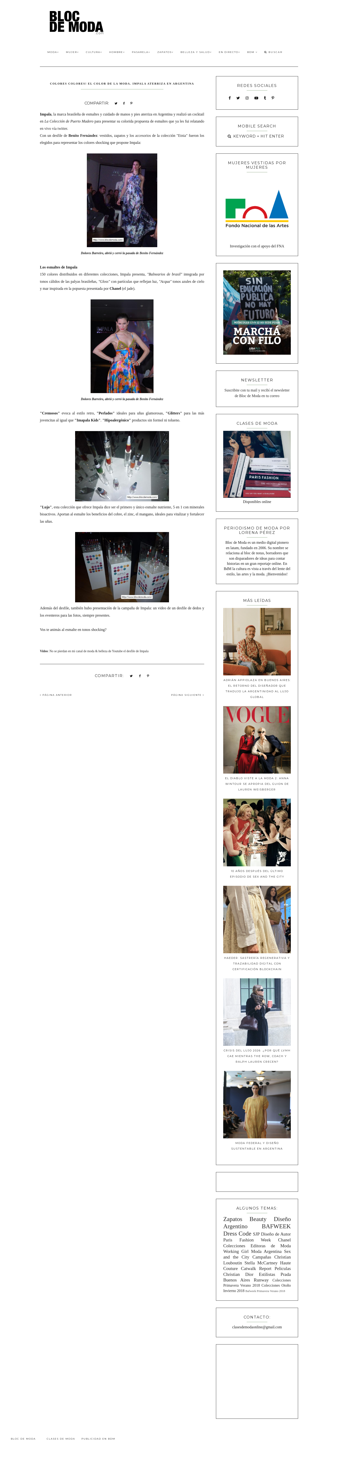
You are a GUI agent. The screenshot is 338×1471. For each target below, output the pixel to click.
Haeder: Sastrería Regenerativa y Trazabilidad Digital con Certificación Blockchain (257, 963)
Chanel (284, 1239)
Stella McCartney (261, 1262)
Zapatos (165, 52)
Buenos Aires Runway (246, 1279)
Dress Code (237, 1233)
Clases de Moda (61, 1438)
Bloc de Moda (23, 1438)
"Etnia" (183, 136)
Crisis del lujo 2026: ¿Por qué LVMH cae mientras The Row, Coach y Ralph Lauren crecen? (257, 1056)
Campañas (261, 1257)
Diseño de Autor (276, 1234)
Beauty (258, 1219)
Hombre (117, 52)
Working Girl (236, 1251)
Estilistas (267, 1274)
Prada (285, 1274)
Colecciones (234, 1245)
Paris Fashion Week (247, 1239)
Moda (53, 52)
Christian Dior (238, 1274)
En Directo (229, 52)
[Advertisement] (257, 1381)
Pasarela (141, 52)
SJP (256, 1234)
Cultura (94, 52)
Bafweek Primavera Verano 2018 (265, 1291)
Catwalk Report (256, 1268)
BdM (252, 52)
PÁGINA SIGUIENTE (187, 694)
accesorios (143, 136)
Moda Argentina (266, 1251)
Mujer (72, 52)
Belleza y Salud (196, 52)
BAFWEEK (276, 1226)
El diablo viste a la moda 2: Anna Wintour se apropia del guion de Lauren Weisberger (257, 784)
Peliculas (283, 1268)
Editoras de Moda (270, 1245)
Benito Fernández (151, 253)
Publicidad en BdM (98, 1438)
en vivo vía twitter (53, 128)
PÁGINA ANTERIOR (56, 694)
